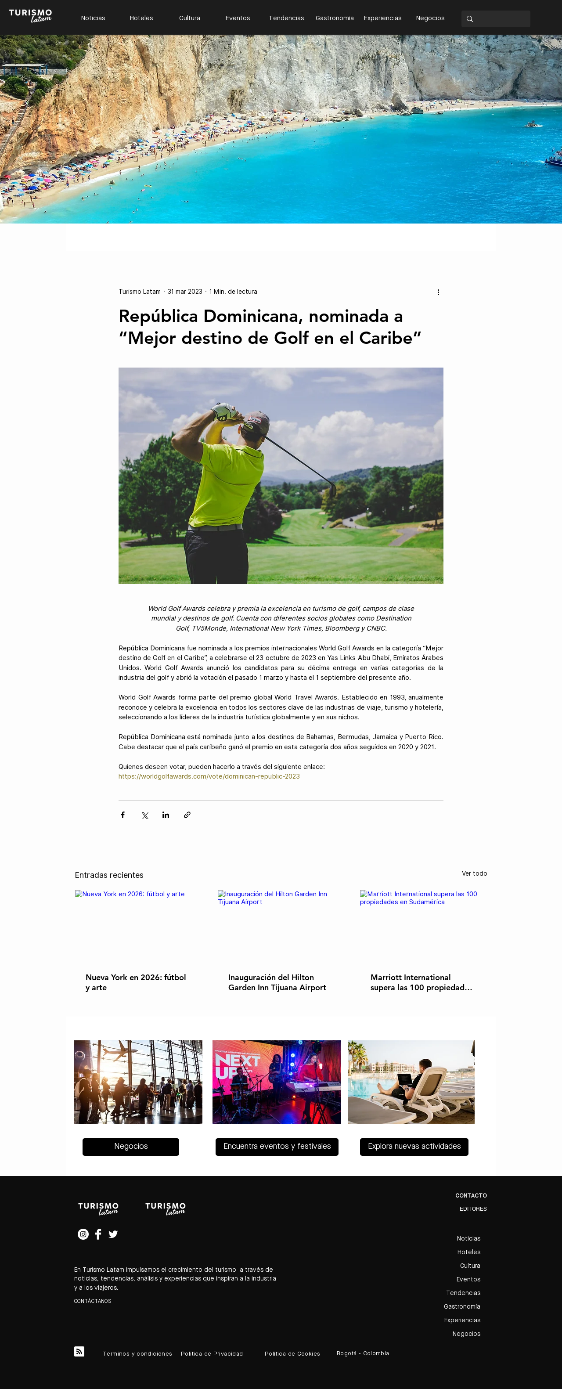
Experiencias (462, 1320)
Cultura (470, 1266)
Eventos (468, 1280)
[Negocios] (131, 1147)
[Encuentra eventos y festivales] (277, 1147)
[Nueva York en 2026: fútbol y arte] (138, 925)
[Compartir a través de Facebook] (123, 815)
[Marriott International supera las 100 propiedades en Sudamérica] (423, 925)
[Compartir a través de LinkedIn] (166, 815)
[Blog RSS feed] (79, 1351)
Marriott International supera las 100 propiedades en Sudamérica (421, 982)
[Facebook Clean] (98, 1234)
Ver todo (474, 873)
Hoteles (469, 1252)
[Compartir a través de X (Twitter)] (144, 815)
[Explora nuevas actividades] (414, 1147)
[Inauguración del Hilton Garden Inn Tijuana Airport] (281, 925)
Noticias (468, 1239)
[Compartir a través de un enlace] (187, 815)
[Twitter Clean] (113, 1234)
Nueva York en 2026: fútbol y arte (136, 982)
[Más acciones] (438, 291)
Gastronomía (462, 1307)
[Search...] (495, 19)
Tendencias (463, 1293)
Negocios (466, 1334)
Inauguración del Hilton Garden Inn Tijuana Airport (277, 982)
